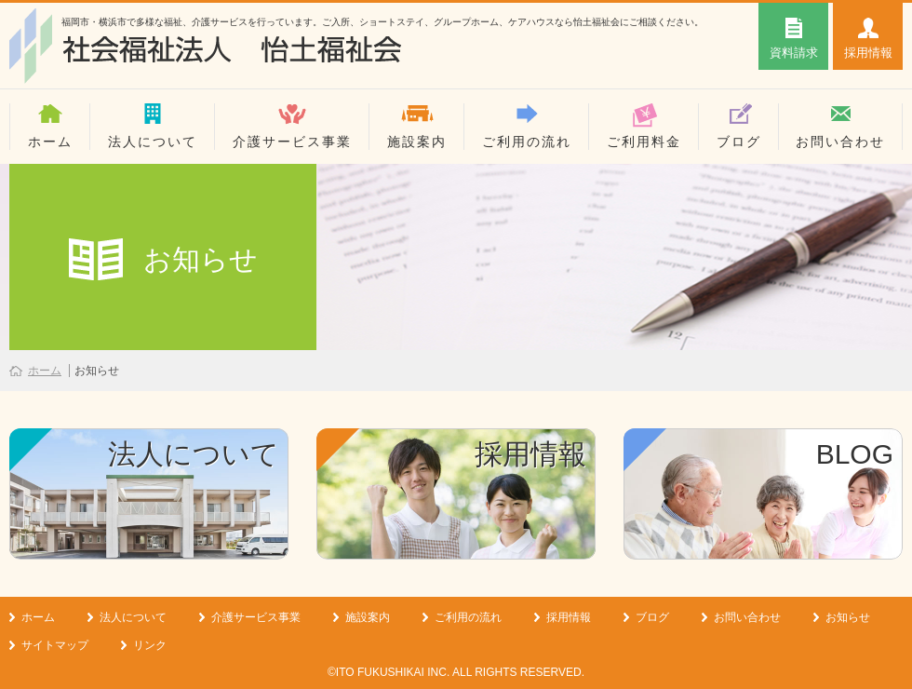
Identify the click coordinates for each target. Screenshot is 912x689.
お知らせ (847, 617)
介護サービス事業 (292, 141)
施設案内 (417, 141)
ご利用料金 (644, 141)
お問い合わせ (840, 141)
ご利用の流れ (526, 141)
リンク (150, 645)
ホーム (50, 141)
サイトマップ (54, 645)
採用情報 (568, 617)
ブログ (739, 141)
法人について (152, 141)
